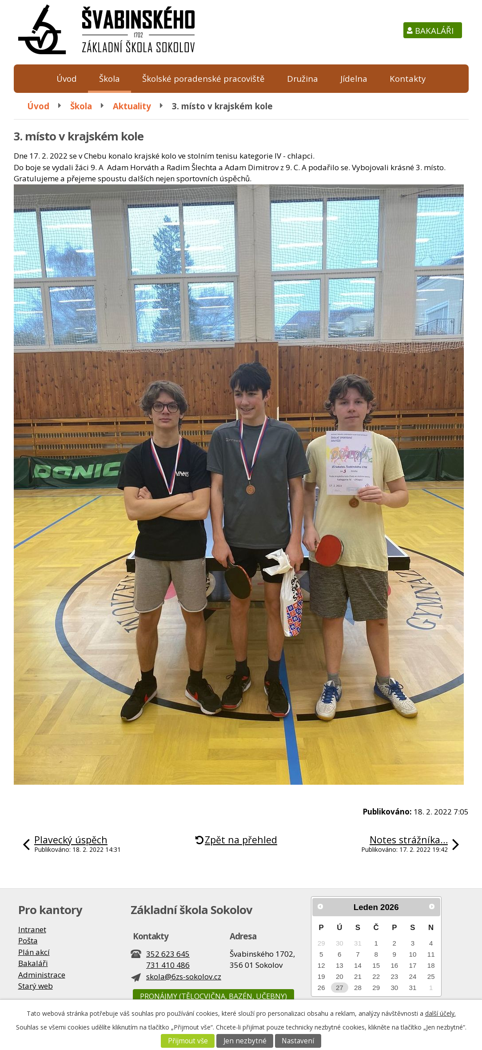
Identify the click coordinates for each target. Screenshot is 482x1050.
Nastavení (298, 1041)
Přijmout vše (188, 1041)
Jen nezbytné (245, 1041)
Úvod (66, 78)
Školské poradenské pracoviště (203, 78)
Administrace (41, 975)
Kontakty (408, 78)
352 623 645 (168, 954)
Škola (109, 78)
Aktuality (132, 106)
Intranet (32, 929)
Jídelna (353, 78)
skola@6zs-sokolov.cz (183, 976)
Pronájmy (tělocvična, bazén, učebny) (213, 996)
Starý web (35, 986)
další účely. (440, 1013)
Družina (302, 78)
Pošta (28, 940)
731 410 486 (168, 965)
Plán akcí (34, 952)
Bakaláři (434, 30)
